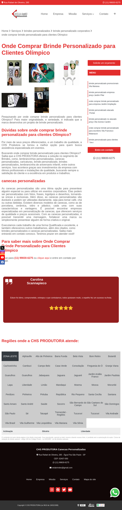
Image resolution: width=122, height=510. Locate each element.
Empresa (58, 14)
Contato (103, 14)
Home (44, 14)
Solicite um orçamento (104, 63)
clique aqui (43, 258)
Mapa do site (90, 479)
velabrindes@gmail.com (61, 468)
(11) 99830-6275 (111, 2)
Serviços (87, 14)
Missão (73, 14)
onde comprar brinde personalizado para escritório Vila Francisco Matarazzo (104, 131)
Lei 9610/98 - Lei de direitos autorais (55, 439)
